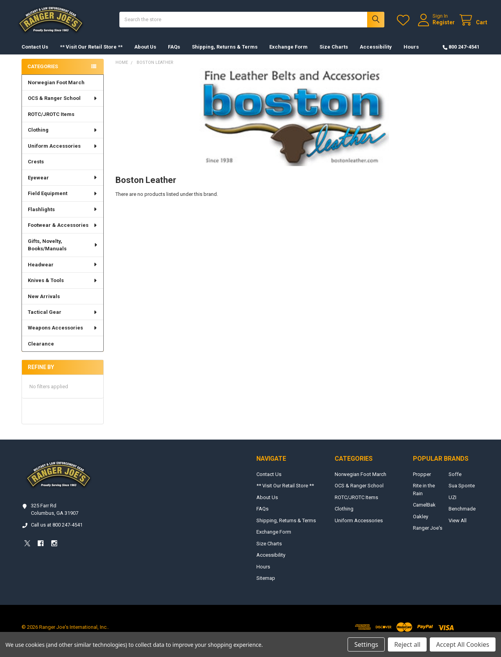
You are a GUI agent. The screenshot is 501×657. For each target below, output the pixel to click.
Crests (36, 169)
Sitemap (265, 586)
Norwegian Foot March (56, 90)
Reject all (407, 644)
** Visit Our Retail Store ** (91, 55)
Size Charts (333, 55)
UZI (452, 505)
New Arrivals (44, 304)
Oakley (420, 524)
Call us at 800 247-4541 (57, 533)
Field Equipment (63, 201)
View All (458, 528)
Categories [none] (42, 74)
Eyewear (63, 185)
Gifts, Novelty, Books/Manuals (63, 253)
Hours (411, 55)
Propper (422, 482)
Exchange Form (288, 55)
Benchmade (462, 516)
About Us (145, 55)
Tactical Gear (63, 320)
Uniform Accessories (63, 154)
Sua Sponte (462, 493)
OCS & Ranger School (63, 106)
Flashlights (63, 217)
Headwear (63, 272)
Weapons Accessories (63, 335)
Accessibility (376, 55)
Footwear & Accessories (63, 233)
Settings (366, 644)
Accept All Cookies (462, 644)
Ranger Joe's (427, 536)
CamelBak (424, 513)
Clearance (41, 352)
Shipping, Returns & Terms (225, 55)
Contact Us (35, 55)
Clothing (63, 138)
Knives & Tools (63, 288)
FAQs (174, 55)
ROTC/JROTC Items (51, 122)
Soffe (455, 482)
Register (436, 26)
